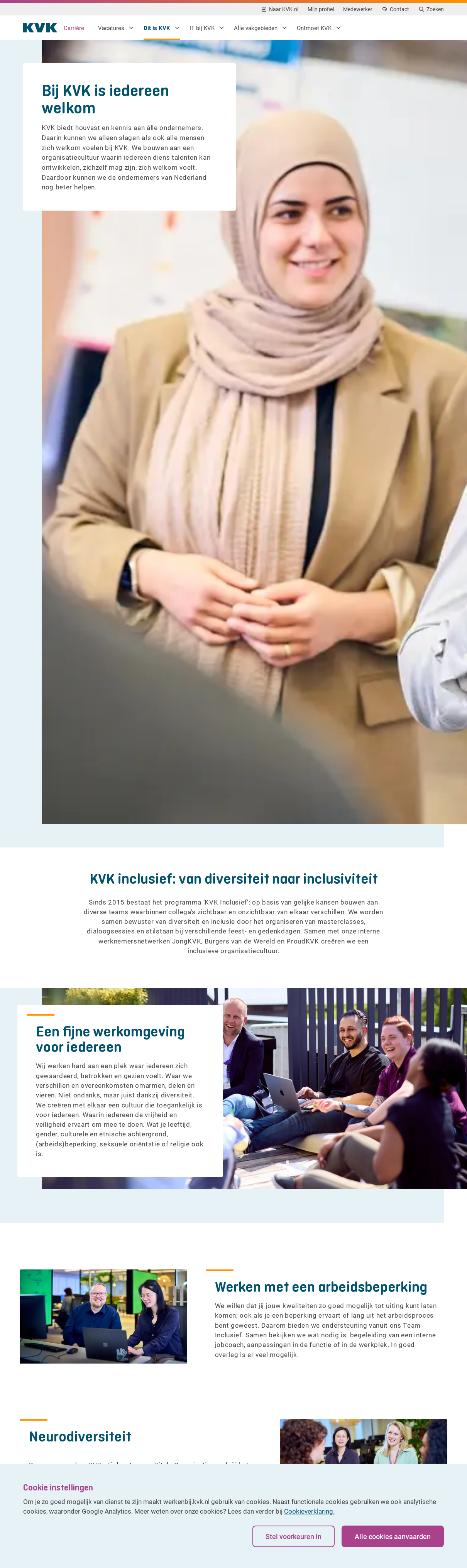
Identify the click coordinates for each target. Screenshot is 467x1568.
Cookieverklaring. (309, 1513)
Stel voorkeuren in (291, 1538)
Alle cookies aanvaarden (393, 1538)
